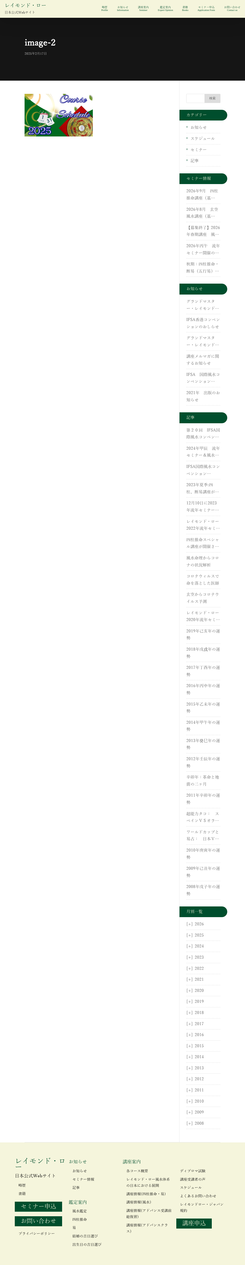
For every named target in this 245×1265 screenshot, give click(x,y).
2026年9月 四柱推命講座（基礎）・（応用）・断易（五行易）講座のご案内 (202, 195)
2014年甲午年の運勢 (203, 726)
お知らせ (123, 8)
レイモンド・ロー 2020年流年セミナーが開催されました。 (203, 617)
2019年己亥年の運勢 (203, 635)
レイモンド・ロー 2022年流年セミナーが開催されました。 (203, 525)
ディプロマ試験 (192, 1171)
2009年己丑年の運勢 (203, 872)
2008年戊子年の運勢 (203, 890)
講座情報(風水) (138, 1202)
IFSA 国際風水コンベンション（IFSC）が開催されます (203, 378)
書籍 (185, 8)
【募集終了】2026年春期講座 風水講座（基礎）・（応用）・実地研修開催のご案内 (203, 232)
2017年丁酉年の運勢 (203, 671)
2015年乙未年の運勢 (203, 708)
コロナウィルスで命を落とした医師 (202, 580)
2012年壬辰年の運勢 (203, 762)
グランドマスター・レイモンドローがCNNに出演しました (203, 305)
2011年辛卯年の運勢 (203, 799)
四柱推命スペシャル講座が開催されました (202, 544)
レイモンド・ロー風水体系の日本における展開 (148, 1183)
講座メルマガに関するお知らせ (202, 360)
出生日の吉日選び (86, 1245)
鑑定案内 (165, 8)
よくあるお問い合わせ (198, 1196)
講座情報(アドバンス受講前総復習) (149, 1214)
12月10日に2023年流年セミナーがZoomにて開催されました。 (202, 507)
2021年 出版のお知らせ (203, 396)
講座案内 (143, 8)
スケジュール (202, 138)
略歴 (104, 8)
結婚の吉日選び (85, 1236)
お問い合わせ (232, 8)
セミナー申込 (206, 8)
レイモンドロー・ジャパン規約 (202, 1208)
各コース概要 (137, 1171)
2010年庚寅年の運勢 (203, 854)
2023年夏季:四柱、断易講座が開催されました (202, 489)
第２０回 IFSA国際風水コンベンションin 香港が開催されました (203, 434)
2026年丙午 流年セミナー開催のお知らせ (203, 250)
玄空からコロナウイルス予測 (202, 598)
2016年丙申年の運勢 (203, 689)
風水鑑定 (79, 1211)
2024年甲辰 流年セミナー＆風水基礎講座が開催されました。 (203, 452)
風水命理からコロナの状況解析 (202, 561)
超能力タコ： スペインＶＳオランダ (202, 818)
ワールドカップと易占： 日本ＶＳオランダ (202, 836)
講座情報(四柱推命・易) (146, 1194)
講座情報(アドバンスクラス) (147, 1228)
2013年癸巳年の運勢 (203, 744)
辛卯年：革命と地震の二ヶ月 (202, 781)
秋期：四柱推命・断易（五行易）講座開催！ (202, 268)
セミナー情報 (83, 1180)
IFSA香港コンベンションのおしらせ (203, 323)
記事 (194, 161)
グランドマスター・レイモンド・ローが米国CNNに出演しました (203, 342)
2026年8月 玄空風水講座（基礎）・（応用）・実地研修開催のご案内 (202, 213)
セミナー (198, 150)
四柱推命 (79, 1220)
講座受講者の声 (192, 1180)
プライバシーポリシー (36, 1234)
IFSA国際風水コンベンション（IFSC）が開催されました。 (203, 470)
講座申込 (194, 1223)
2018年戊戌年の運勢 (203, 653)
